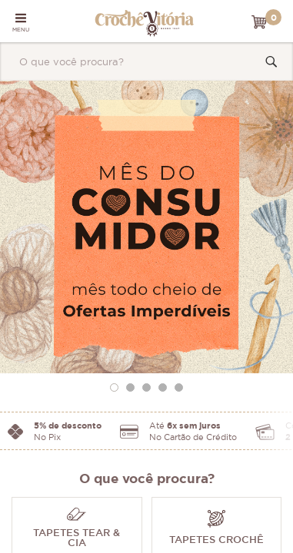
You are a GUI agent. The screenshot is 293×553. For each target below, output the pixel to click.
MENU (21, 22)
